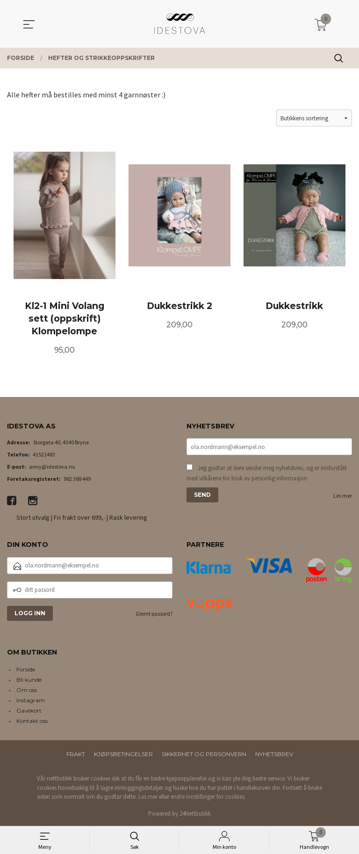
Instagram (30, 700)
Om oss (26, 690)
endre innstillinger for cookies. (208, 797)
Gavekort (29, 710)
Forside (25, 669)
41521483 (44, 454)
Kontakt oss (32, 721)
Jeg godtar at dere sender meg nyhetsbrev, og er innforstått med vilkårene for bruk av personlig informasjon (267, 473)
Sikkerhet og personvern (204, 754)
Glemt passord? (154, 614)
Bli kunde (29, 680)
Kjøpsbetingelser (123, 754)
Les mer (342, 496)
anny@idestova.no (52, 467)
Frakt (75, 754)
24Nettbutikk (195, 814)
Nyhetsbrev (274, 754)
